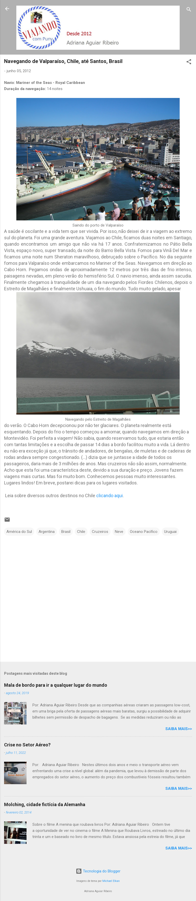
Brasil (65, 531)
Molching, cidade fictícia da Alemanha (44, 804)
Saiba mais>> (178, 729)
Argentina (47, 531)
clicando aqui (109, 495)
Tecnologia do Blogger (98, 871)
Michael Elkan (111, 881)
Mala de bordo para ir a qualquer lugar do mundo (55, 685)
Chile (81, 531)
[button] (189, 63)
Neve (119, 531)
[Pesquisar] (189, 10)
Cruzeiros (100, 531)
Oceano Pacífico (143, 531)
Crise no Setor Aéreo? (27, 744)
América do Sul (19, 531)
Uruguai (170, 531)
